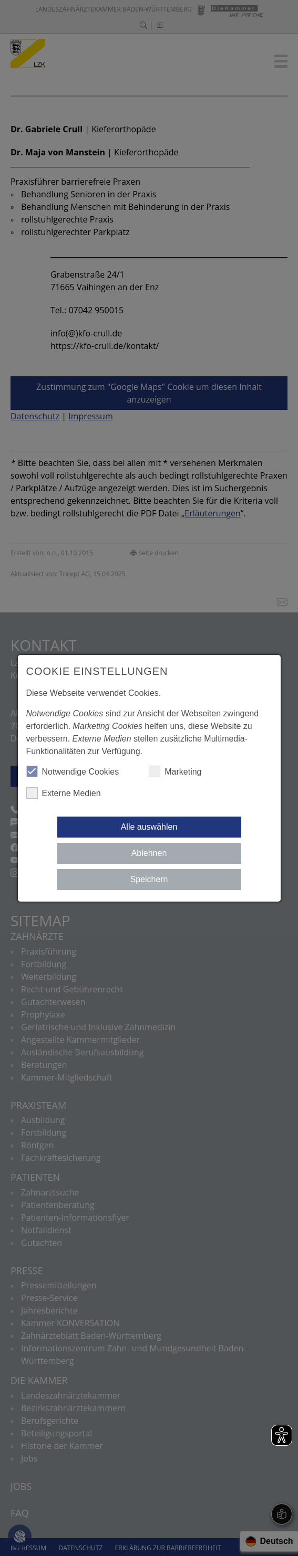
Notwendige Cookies (72, 771)
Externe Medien (63, 793)
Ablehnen (149, 853)
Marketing (175, 771)
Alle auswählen (149, 826)
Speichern (149, 879)
